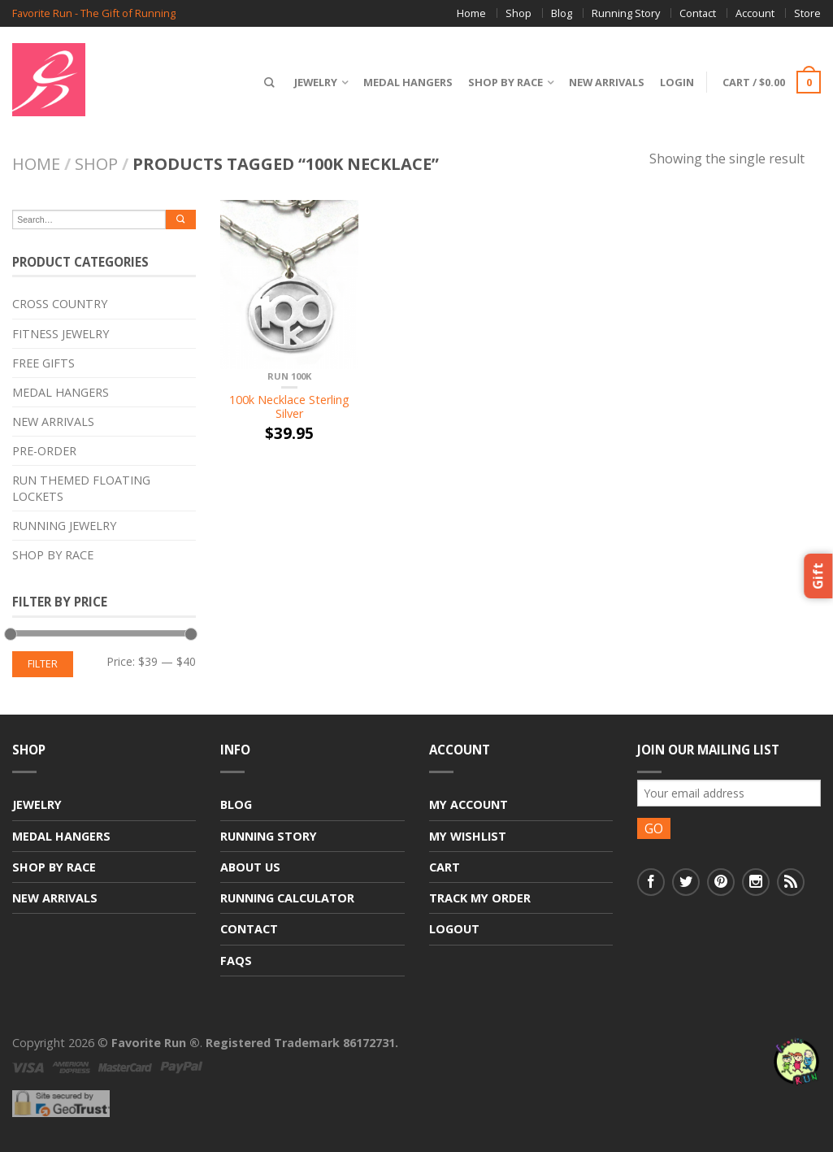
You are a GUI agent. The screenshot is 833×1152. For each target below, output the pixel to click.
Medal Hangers (404, 82)
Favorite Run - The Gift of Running (94, 13)
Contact (697, 13)
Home (471, 13)
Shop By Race (502, 82)
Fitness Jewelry (60, 333)
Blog (561, 13)
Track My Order (480, 898)
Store (807, 13)
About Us (250, 867)
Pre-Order (44, 451)
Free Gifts (43, 363)
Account (754, 13)
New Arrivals (603, 82)
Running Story (626, 13)
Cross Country (59, 303)
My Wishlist (467, 836)
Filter (43, 664)
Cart (444, 867)
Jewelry (312, 82)
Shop (518, 13)
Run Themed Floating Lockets (81, 487)
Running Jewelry (64, 525)
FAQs (236, 960)
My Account (468, 804)
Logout (454, 929)
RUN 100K (289, 376)
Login (674, 82)
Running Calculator (287, 898)
